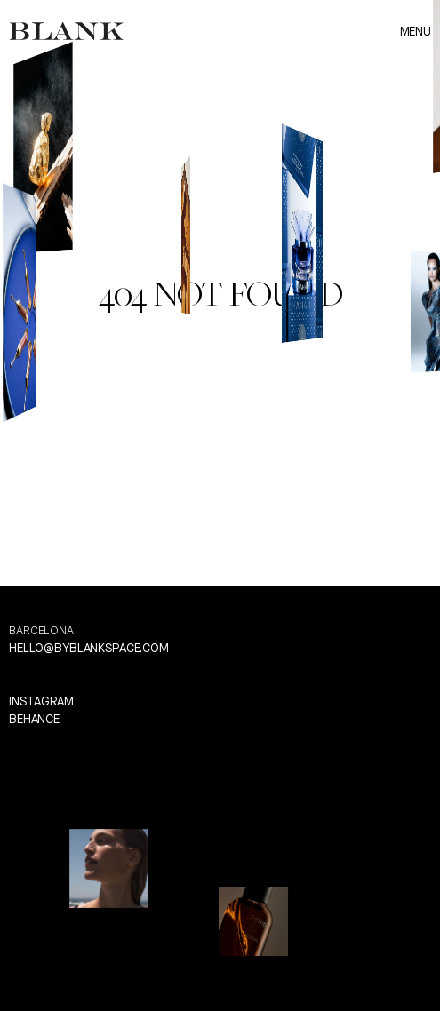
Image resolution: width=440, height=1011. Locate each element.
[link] (66, 31)
